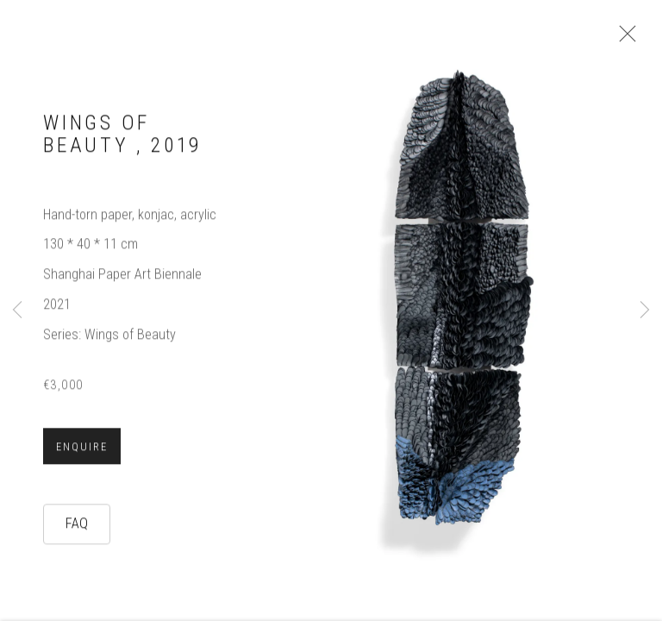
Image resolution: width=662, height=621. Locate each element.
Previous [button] (17, 310)
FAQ (77, 533)
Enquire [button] (82, 457)
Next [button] (645, 310)
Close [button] (633, 39)
